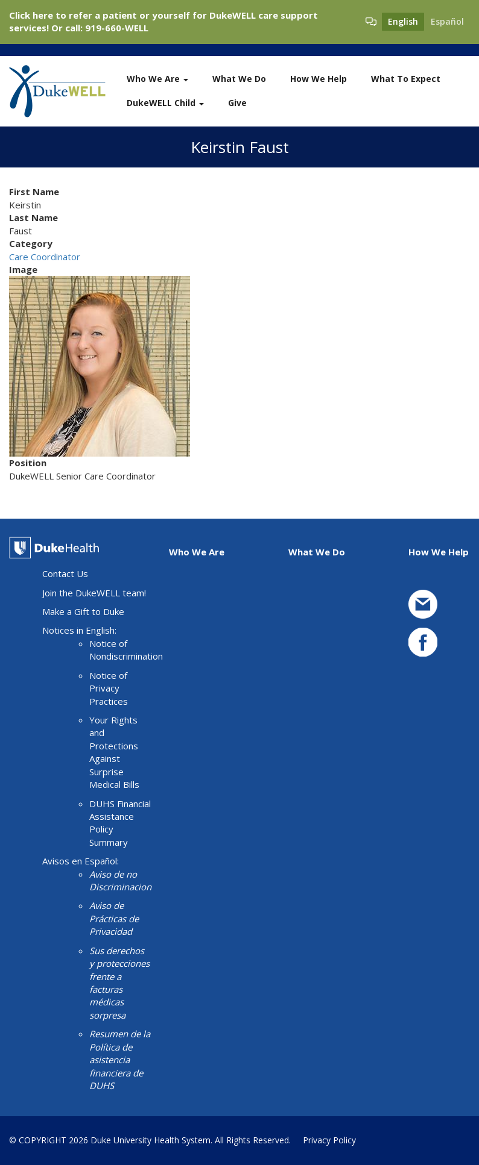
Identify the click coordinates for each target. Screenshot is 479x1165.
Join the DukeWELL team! (94, 593)
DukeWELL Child (165, 102)
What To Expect (405, 78)
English (403, 21)
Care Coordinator (44, 257)
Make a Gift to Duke (83, 611)
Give (237, 102)
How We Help (318, 78)
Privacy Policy (329, 1140)
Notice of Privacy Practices (108, 688)
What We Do (239, 78)
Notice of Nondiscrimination (126, 649)
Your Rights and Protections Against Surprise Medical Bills (114, 752)
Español (447, 21)
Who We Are (157, 78)
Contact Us (65, 573)
